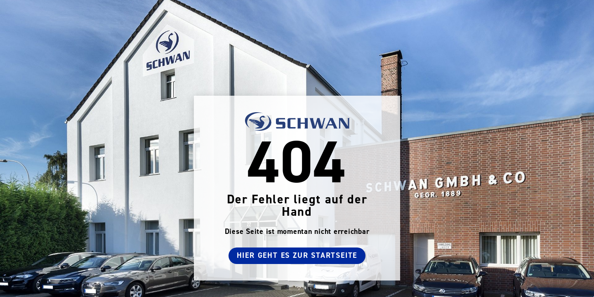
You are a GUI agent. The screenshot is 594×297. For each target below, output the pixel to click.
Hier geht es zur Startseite (297, 255)
